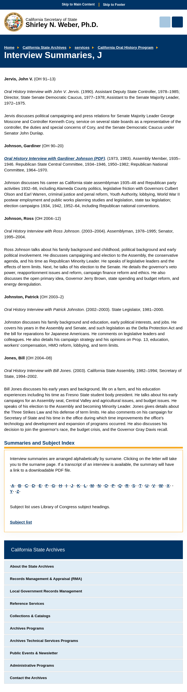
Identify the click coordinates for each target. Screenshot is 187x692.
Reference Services (27, 603)
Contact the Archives (28, 678)
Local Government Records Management (46, 591)
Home (9, 47)
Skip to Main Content (78, 4)
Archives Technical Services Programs (44, 641)
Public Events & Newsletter (34, 653)
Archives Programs (27, 628)
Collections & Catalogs (30, 616)
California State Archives (44, 47)
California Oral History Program (125, 47)
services (82, 47)
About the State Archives (32, 566)
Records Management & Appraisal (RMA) (46, 579)
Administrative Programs (32, 665)
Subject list (21, 522)
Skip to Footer (114, 5)
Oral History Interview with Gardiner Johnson (54, 158)
